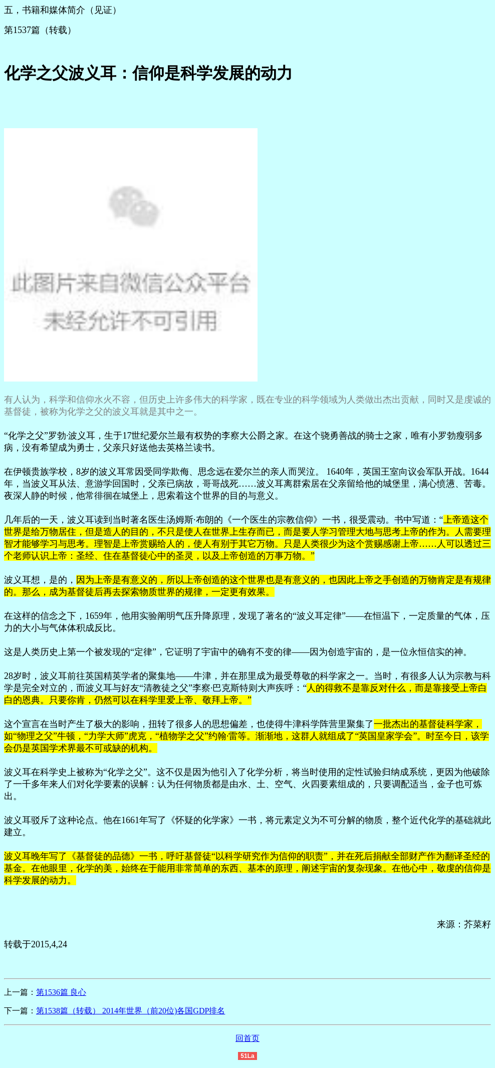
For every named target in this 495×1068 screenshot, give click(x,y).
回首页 (247, 1038)
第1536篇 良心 (61, 992)
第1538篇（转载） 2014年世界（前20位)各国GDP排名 (130, 1010)
